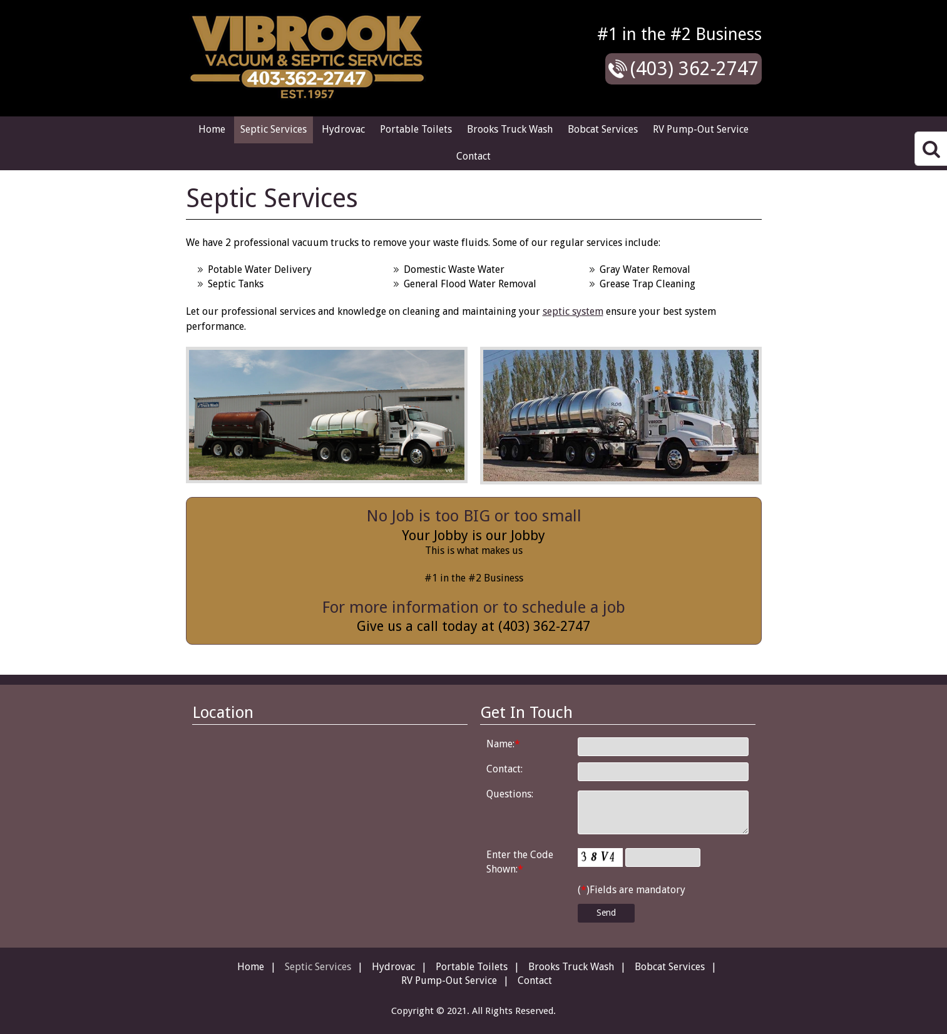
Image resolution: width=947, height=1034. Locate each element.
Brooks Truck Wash (510, 129)
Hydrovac (343, 129)
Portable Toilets (416, 129)
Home (211, 129)
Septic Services (273, 129)
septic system (573, 311)
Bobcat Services (603, 129)
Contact (473, 156)
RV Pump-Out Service (701, 129)
